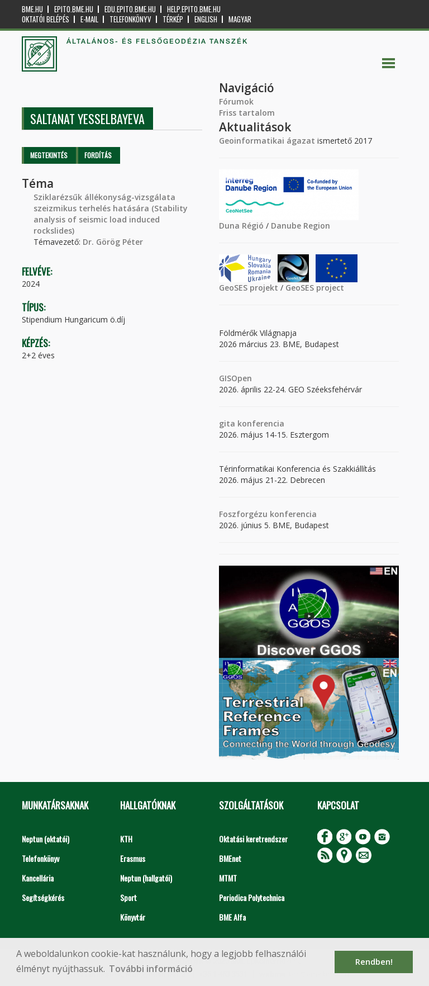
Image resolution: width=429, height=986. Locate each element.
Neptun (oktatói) (45, 839)
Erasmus (132, 858)
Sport (128, 897)
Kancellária (38, 878)
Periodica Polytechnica (251, 897)
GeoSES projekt (248, 287)
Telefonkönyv (130, 19)
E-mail (89, 19)
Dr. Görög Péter (113, 241)
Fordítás (98, 155)
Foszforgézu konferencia (268, 514)
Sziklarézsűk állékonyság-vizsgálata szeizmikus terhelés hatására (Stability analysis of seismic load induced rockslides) (111, 214)
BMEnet (230, 858)
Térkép (173, 19)
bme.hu (32, 9)
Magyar (239, 19)
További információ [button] (151, 969)
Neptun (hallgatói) (146, 878)
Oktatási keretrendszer (253, 839)
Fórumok (236, 101)
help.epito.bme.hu (194, 9)
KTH (126, 839)
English (205, 19)
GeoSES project (314, 287)
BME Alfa (232, 917)
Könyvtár (132, 917)
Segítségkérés (43, 897)
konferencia (259, 423)
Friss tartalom (247, 112)
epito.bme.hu (73, 9)
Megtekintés (49, 155)
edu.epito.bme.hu (130, 9)
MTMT (228, 878)
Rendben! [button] (374, 961)
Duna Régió (241, 225)
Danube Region (300, 225)
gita (227, 423)
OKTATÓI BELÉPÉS (45, 19)
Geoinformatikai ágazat (267, 140)
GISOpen (235, 378)
